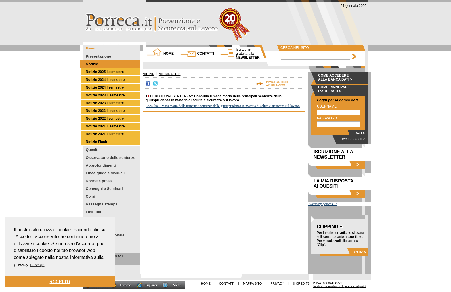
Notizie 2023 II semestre (105, 95)
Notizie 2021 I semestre (105, 134)
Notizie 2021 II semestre (105, 126)
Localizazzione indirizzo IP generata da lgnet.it (339, 286)
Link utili (93, 212)
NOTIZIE (148, 74)
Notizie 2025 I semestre (105, 72)
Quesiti (92, 150)
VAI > (360, 133)
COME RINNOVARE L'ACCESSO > (334, 89)
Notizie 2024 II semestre (105, 80)
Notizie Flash (96, 142)
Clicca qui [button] (37, 265)
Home (90, 48)
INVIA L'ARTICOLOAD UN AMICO (278, 84)
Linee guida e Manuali (105, 173)
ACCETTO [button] (60, 281)
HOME (168, 53)
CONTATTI (205, 53)
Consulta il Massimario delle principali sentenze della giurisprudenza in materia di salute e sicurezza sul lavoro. (223, 106)
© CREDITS (301, 283)
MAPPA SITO (252, 283)
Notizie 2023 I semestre (105, 103)
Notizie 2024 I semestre (105, 87)
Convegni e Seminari (104, 188)
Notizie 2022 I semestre (105, 119)
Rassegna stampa (102, 204)
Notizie (92, 64)
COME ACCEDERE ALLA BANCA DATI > (335, 77)
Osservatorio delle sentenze (110, 157)
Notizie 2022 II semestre (105, 111)
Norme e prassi (99, 181)
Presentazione (98, 56)
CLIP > (360, 252)
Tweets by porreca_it (322, 204)
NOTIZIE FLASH (170, 74)
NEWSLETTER (248, 53)
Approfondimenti (101, 165)
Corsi (90, 196)
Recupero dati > (353, 139)
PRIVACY (277, 283)
